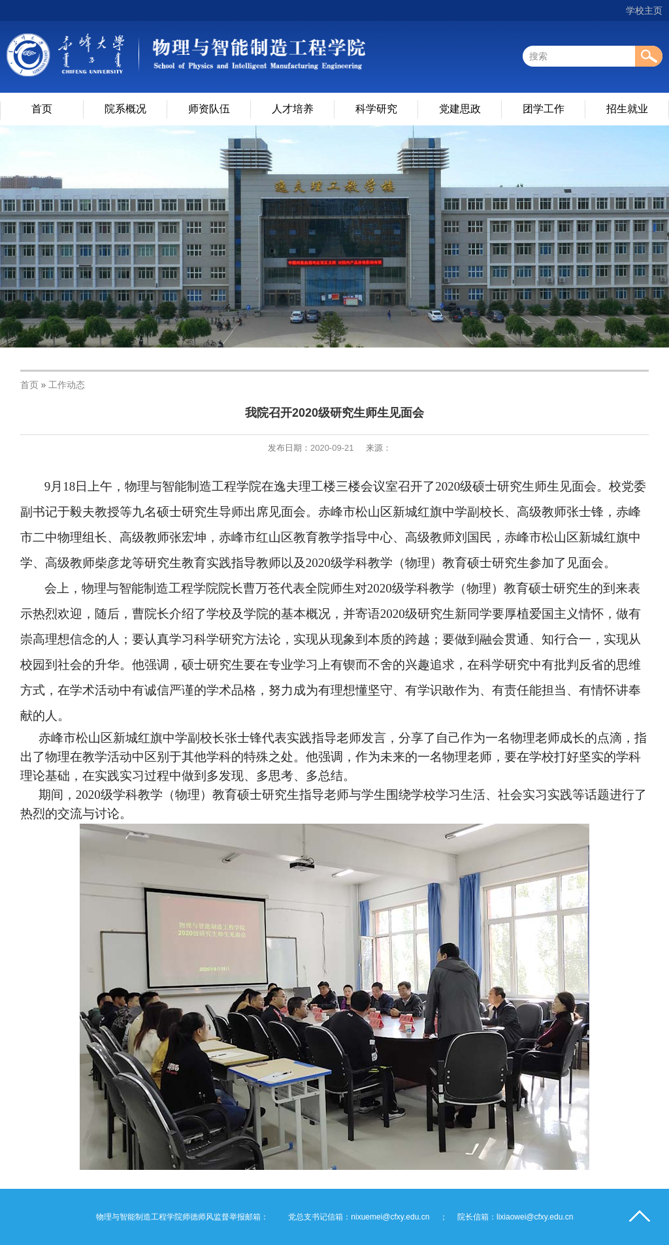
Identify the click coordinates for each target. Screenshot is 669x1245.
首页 (41, 108)
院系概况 (125, 108)
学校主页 (644, 10)
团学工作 (543, 108)
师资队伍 (209, 108)
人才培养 (293, 108)
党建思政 (460, 108)
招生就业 (627, 108)
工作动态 (66, 385)
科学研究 (376, 108)
